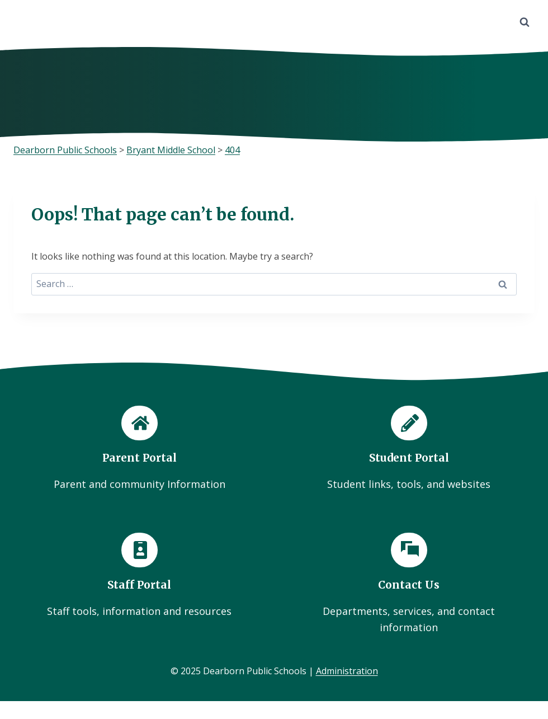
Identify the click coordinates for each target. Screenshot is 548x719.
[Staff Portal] (139, 576)
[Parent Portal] (139, 449)
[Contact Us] (409, 584)
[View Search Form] (524, 22)
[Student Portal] (409, 449)
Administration (347, 671)
